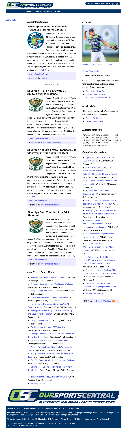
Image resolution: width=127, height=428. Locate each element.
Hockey (44, 408)
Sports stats (11, 20)
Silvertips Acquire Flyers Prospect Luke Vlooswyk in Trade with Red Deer (51, 151)
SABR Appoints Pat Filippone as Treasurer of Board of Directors (47, 28)
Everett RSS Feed (105, 301)
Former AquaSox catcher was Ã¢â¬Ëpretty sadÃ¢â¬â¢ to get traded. (99, 247)
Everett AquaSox (93, 91)
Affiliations (85, 413)
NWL (103, 91)
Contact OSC (33, 419)
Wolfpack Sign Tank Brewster (43, 291)
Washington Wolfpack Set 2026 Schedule (48, 327)
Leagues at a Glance (22, 415)
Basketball (27, 408)
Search (106, 419)
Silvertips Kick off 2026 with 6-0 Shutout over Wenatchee (46, 92)
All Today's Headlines (95, 293)
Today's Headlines (41, 413)
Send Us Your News (93, 419)
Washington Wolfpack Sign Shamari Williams (49, 340)
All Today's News (38, 383)
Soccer (62, 408)
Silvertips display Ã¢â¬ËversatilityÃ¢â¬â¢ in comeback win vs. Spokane (97, 223)
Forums (61, 415)
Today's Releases (57, 413)
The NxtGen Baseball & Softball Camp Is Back (50, 297)
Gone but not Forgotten (101, 413)
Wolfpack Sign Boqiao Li (41, 321)
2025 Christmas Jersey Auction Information (49, 377)
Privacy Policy (66, 419)
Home (28, 11)
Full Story (45, 70)
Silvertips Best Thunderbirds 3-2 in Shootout (49, 277)
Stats (68, 415)
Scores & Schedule (24, 413)
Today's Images (73, 413)
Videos (75, 415)
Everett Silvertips (93, 94)
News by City (37, 415)
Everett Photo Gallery (91, 71)
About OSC (21, 419)
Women (75, 408)
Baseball (17, 408)
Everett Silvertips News (38, 138)
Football (36, 408)
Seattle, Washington (94, 118)
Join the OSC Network (49, 419)
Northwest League (48, 78)
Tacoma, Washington (94, 122)
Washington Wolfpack (95, 98)
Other (68, 408)
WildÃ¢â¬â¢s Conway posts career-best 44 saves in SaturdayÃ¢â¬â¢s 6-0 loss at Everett (100, 170)
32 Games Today (104, 3)
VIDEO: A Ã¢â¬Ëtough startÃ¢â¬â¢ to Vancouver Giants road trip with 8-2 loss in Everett (100, 260)
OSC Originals (51, 415)
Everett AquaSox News (38, 74)
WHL (103, 94)
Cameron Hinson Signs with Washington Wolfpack (52, 284)
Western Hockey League (51, 142)
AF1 (106, 98)
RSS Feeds (79, 419)
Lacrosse (53, 408)
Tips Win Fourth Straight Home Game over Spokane (52, 360)
